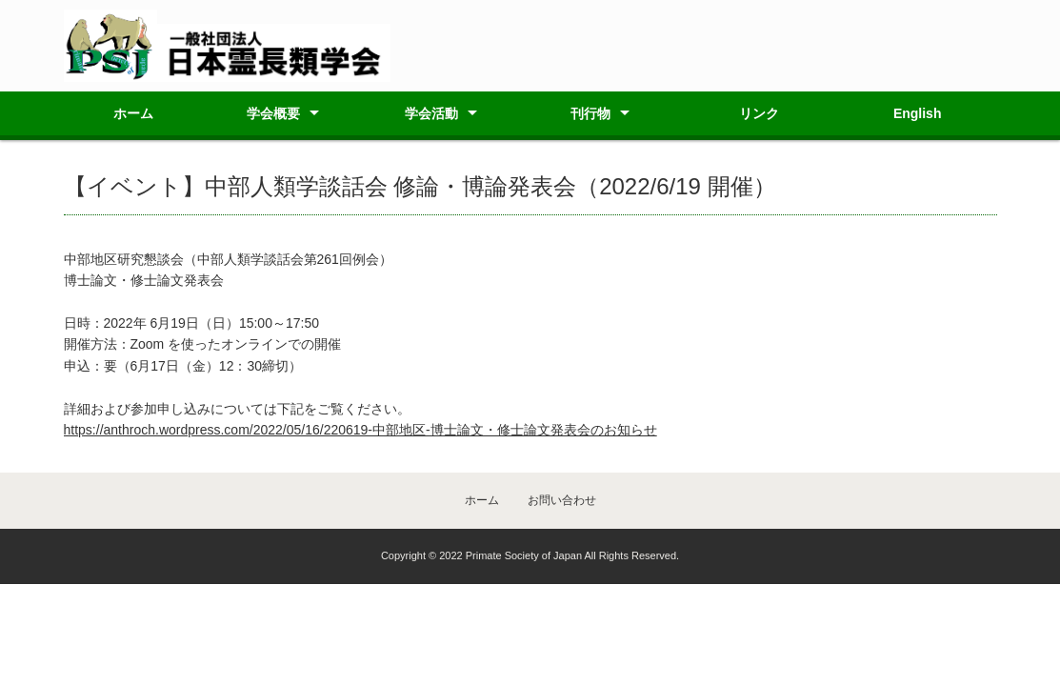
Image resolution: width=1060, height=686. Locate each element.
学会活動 (431, 113)
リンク (759, 113)
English (917, 113)
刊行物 (590, 113)
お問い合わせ (562, 500)
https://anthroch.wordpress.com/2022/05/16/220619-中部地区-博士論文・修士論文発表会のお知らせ (360, 429)
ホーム (133, 113)
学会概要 (273, 113)
